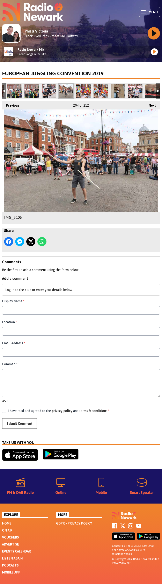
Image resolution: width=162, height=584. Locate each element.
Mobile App (11, 572)
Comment (10, 364)
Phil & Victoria (36, 31)
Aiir (128, 562)
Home (6, 523)
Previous (10, 104)
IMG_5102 (83, 91)
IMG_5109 (31, 91)
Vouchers (10, 537)
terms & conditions (93, 411)
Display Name (13, 301)
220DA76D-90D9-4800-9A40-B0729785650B (152, 91)
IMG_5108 (14, 91)
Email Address (13, 343)
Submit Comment (19, 423)
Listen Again (12, 558)
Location (9, 322)
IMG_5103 (101, 91)
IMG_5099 (118, 91)
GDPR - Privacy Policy (74, 523)
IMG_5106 (66, 91)
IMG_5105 (49, 91)
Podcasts (10, 565)
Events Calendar (16, 551)
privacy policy (62, 411)
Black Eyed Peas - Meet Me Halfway (51, 36)
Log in (9, 290)
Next (150, 104)
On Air (7, 530)
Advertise (10, 544)
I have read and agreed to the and (58, 411)
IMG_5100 (135, 91)
